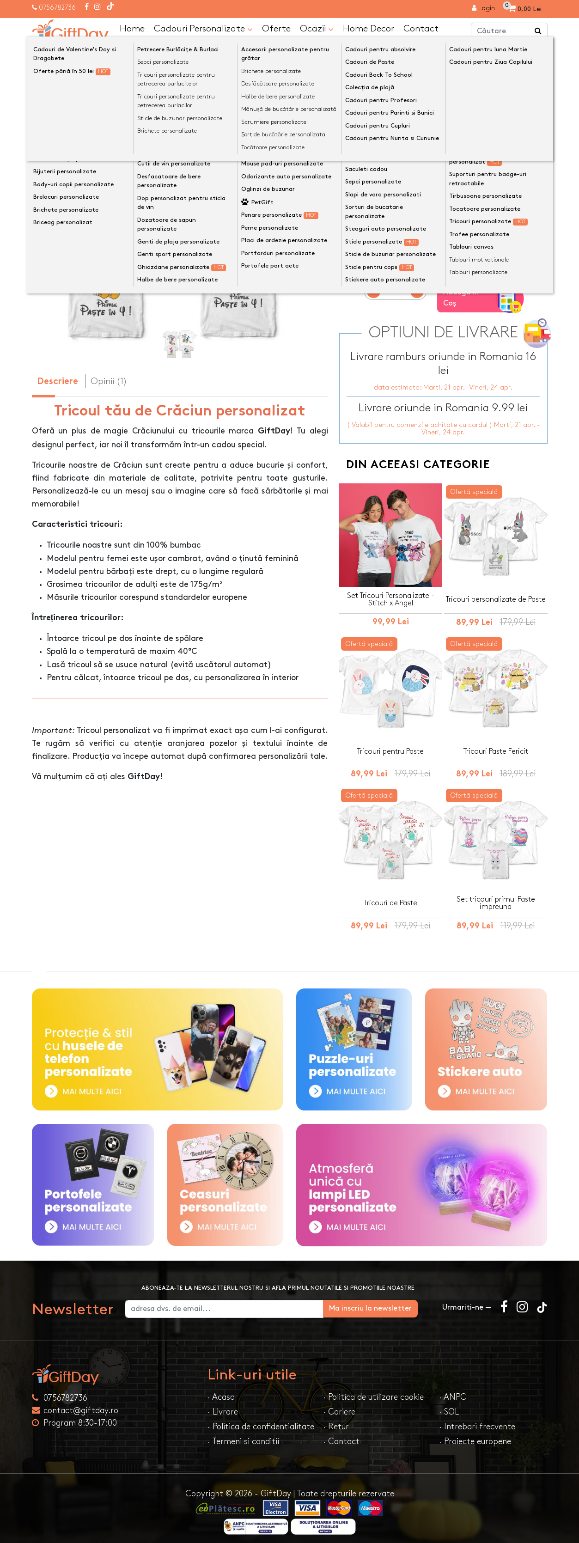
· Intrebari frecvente (477, 1421)
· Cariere (339, 1406)
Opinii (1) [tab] (109, 381)
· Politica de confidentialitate (260, 1421)
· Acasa (221, 1392)
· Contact (341, 1436)
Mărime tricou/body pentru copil (406, 213)
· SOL (449, 1406)
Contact (421, 28)
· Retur (336, 1421)
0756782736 (57, 8)
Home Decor (368, 28)
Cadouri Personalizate (203, 28)
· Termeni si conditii (243, 1436)
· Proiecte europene (475, 1436)
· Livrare (222, 1406)
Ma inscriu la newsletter (383, 1302)
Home (132, 28)
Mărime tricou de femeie (389, 179)
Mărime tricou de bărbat (389, 144)
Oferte (276, 28)
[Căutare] (538, 31)
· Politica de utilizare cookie (373, 1392)
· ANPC (452, 1392)
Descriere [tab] (57, 382)
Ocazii (317, 28)
